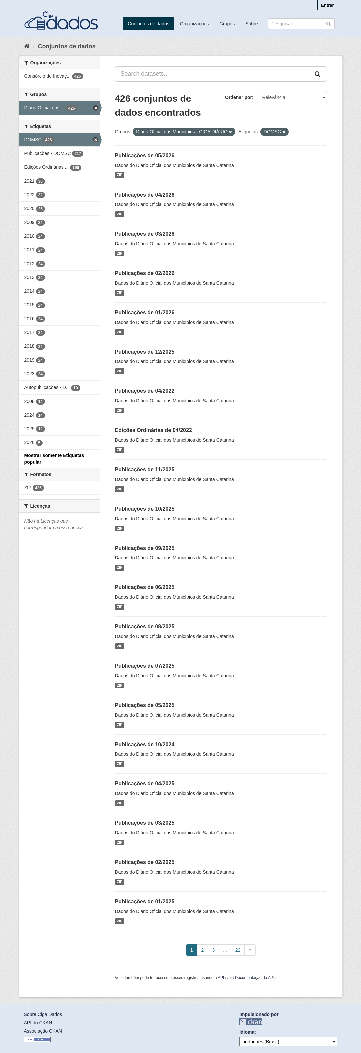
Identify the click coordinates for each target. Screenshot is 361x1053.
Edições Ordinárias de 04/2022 (153, 430)
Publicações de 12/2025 (145, 352)
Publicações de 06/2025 (145, 587)
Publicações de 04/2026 (145, 195)
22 (238, 950)
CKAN (250, 1021)
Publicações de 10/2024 (145, 744)
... (225, 950)
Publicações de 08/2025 (145, 626)
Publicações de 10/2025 (145, 509)
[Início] (27, 46)
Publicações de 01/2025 (145, 901)
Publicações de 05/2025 (145, 705)
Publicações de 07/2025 (145, 666)
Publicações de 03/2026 (145, 234)
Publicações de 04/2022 (145, 391)
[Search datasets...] (212, 74)
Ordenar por (238, 97)
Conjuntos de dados (148, 23)
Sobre (251, 23)
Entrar (327, 5)
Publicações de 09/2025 (145, 548)
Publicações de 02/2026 (145, 273)
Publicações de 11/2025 (145, 469)
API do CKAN (38, 1022)
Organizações (194, 23)
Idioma (246, 1032)
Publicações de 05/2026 (145, 155)
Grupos (227, 23)
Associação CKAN (43, 1031)
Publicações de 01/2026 (145, 312)
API (221, 977)
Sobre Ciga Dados (43, 1014)
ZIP (119, 175)
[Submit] (328, 23)
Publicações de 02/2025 (145, 862)
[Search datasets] (301, 23)
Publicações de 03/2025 (145, 823)
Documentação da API (254, 977)
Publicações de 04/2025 (145, 783)
